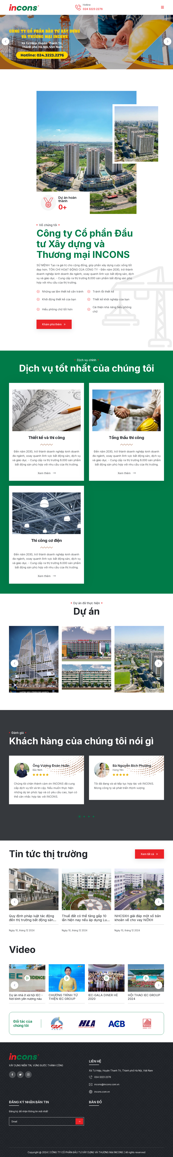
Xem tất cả (149, 857)
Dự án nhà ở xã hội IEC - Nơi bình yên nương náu (26, 1000)
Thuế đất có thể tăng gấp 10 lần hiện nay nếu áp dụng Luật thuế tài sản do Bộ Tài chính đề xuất (86, 921)
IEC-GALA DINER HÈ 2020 (103, 1000)
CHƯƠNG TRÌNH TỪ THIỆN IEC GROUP (63, 1000)
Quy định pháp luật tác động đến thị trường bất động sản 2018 (31, 921)
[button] (5, 41)
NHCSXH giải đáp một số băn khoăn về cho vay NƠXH (137, 921)
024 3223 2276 (93, 9)
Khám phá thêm (54, 324)
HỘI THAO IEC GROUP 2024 (144, 1000)
